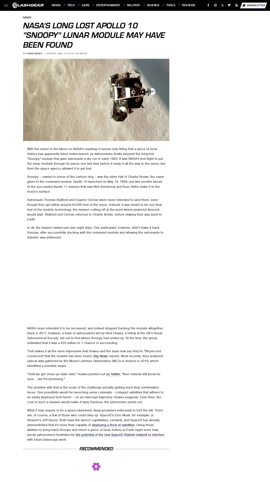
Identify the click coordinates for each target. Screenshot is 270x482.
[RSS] (236, 5)
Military (133, 5)
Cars (85, 5)
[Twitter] (222, 5)
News (56, 5)
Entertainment (108, 5)
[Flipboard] (229, 5)
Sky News (100, 356)
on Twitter (113, 374)
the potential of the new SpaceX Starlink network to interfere (120, 435)
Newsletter (253, 5)
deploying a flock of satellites (113, 425)
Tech (71, 5)
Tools (170, 5)
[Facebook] (208, 5)
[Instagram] (215, 5)
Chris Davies (34, 53)
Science (153, 5)
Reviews (188, 5)
